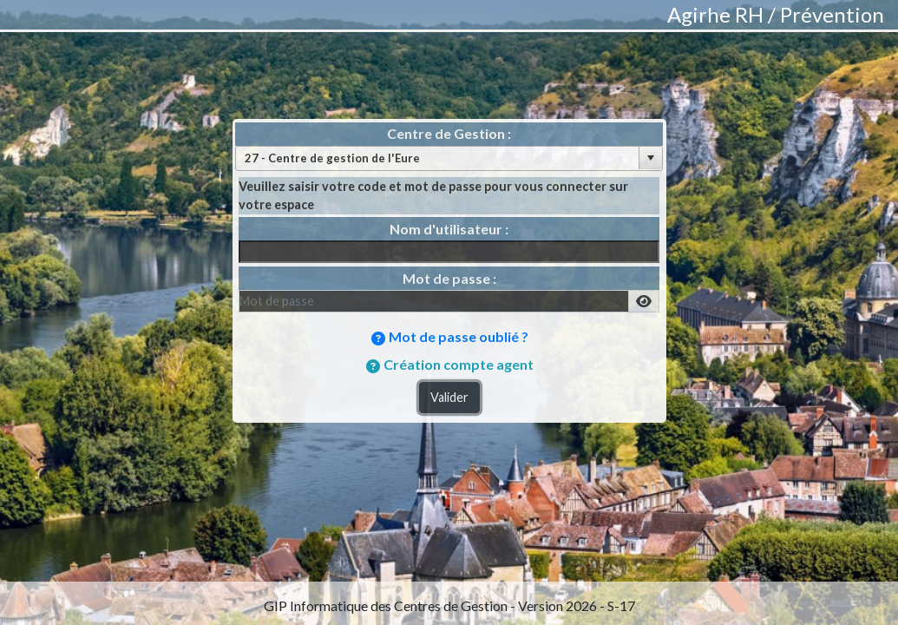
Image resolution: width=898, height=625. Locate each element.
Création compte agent (458, 364)
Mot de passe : (449, 278)
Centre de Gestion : (449, 133)
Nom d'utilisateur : (449, 228)
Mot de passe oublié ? (458, 336)
